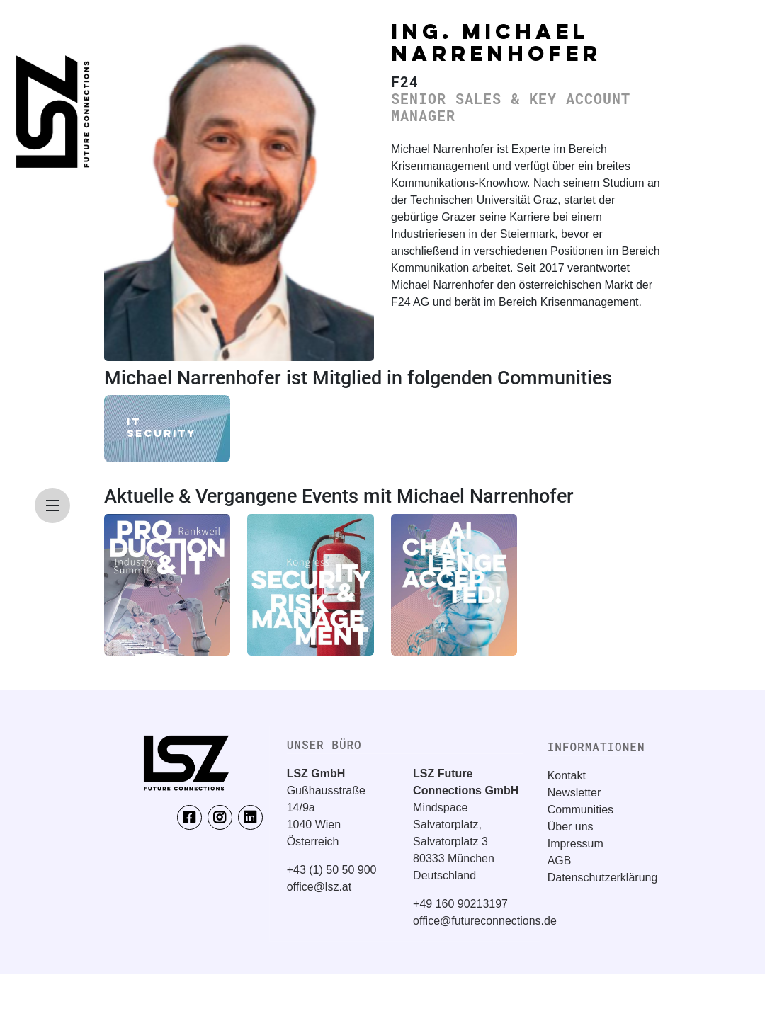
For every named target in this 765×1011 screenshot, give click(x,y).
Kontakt (567, 776)
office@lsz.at (319, 887)
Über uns (571, 827)
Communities (580, 810)
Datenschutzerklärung (603, 878)
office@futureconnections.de (485, 921)
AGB (560, 861)
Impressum (576, 844)
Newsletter (574, 793)
